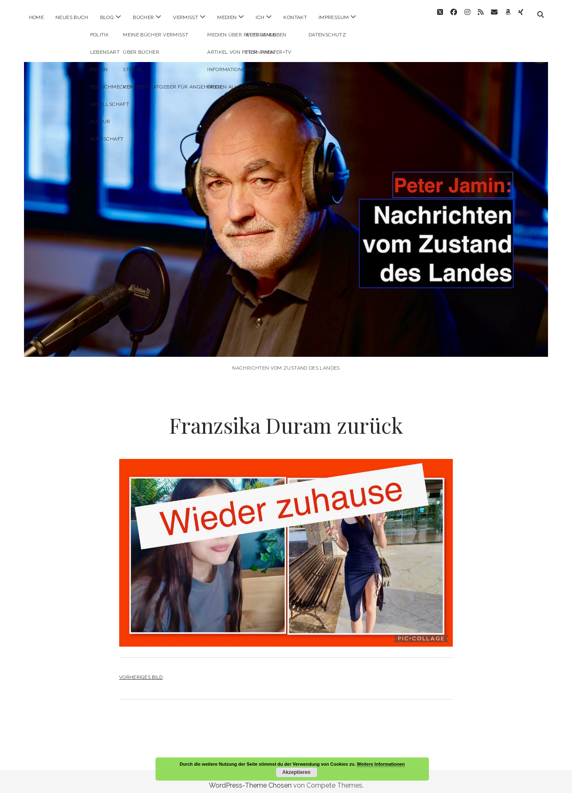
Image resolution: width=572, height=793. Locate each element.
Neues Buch (72, 17)
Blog (107, 17)
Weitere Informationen (381, 764)
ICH (260, 17)
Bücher (143, 17)
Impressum (333, 17)
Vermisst (185, 17)
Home (36, 17)
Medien (227, 17)
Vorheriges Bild (141, 670)
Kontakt (295, 17)
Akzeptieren (296, 772)
